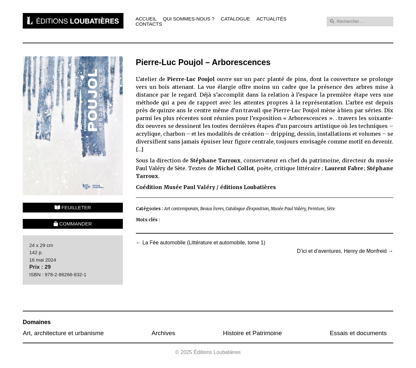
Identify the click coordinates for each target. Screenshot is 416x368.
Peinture (316, 208)
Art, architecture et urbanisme (63, 333)
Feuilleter (73, 207)
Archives (163, 333)
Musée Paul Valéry (288, 208)
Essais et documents (358, 333)
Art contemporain (181, 208)
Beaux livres (212, 208)
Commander (73, 223)
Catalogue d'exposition (247, 208)
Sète (331, 208)
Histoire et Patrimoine (252, 333)
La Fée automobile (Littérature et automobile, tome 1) (200, 242)
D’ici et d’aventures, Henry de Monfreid (345, 251)
